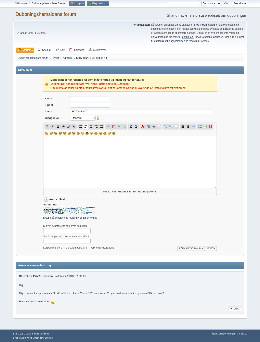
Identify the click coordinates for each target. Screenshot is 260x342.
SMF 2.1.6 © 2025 (22, 333)
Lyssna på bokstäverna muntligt (60, 217)
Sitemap (49, 338)
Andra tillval (57, 199)
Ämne (48, 111)
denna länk (188, 37)
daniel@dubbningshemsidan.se (171, 41)
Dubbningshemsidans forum (45, 14)
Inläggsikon (52, 117)
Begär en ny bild (88, 217)
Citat (235, 308)
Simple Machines (40, 333)
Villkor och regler (227, 333)
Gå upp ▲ (242, 333)
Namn (48, 98)
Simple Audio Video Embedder (28, 338)
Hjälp (214, 333)
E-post (48, 104)
